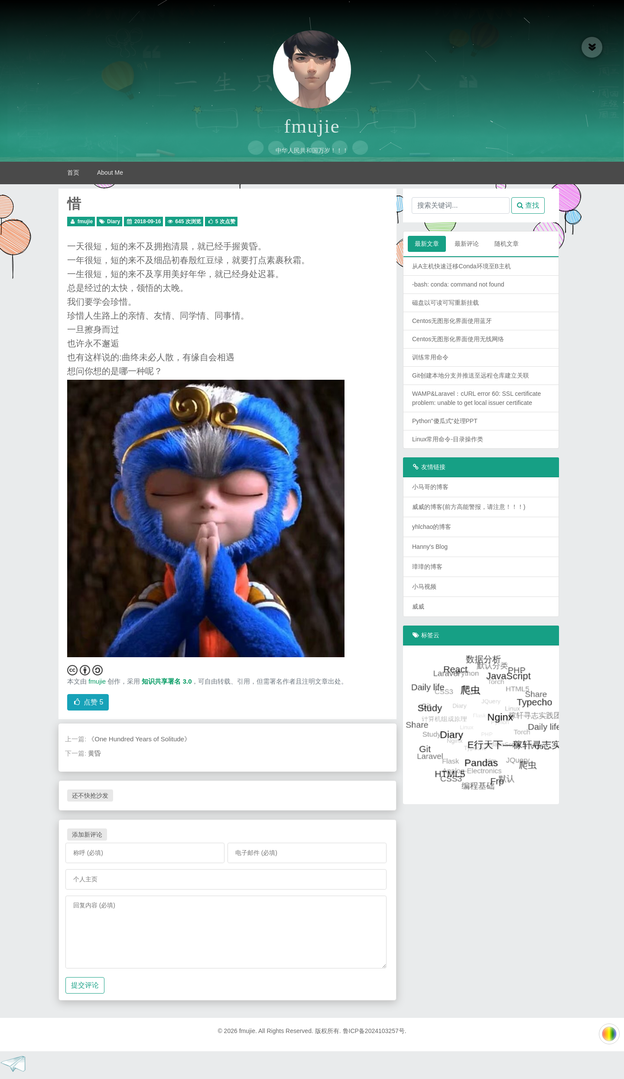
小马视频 (424, 586)
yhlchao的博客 (431, 526)
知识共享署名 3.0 (167, 681)
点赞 (88, 702)
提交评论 (85, 985)
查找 (528, 205)
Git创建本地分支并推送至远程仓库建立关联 (470, 375)
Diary (113, 221)
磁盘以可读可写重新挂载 (445, 302)
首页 (73, 172)
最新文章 (427, 243)
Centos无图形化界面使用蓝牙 (452, 320)
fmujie (312, 126)
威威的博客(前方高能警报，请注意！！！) (468, 506)
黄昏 (94, 753)
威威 (418, 606)
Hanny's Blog (430, 546)
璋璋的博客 (427, 566)
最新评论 (467, 243)
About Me (110, 172)
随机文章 (506, 243)
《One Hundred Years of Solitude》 (139, 739)
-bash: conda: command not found (458, 284)
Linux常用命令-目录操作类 (447, 439)
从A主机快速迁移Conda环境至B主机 (461, 266)
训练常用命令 (430, 357)
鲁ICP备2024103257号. (374, 1030)
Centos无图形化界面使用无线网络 (458, 339)
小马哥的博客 (430, 486)
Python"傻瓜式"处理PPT (445, 420)
